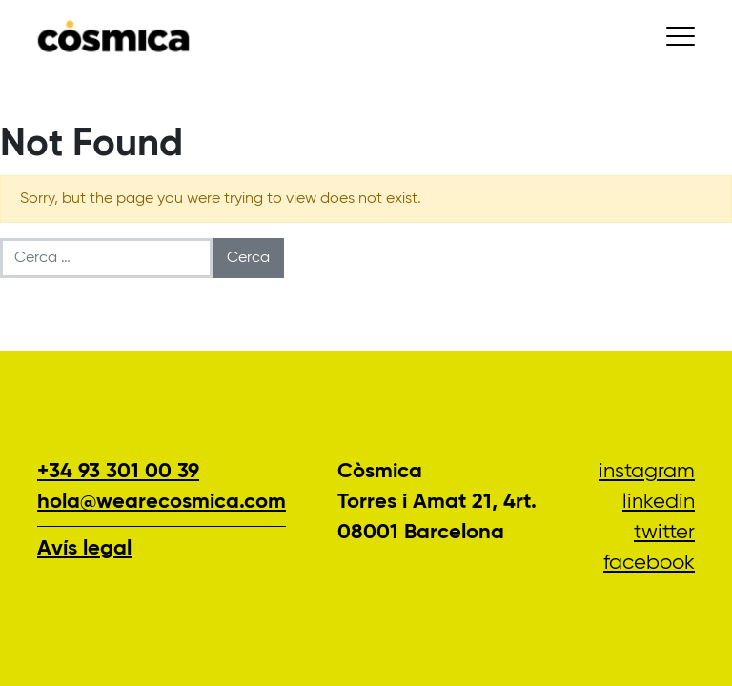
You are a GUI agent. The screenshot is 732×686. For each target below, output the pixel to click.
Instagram (647, 471)
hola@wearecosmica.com (161, 502)
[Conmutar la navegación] (680, 36)
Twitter (664, 532)
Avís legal (84, 548)
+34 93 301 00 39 (118, 471)
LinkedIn (658, 502)
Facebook (649, 563)
